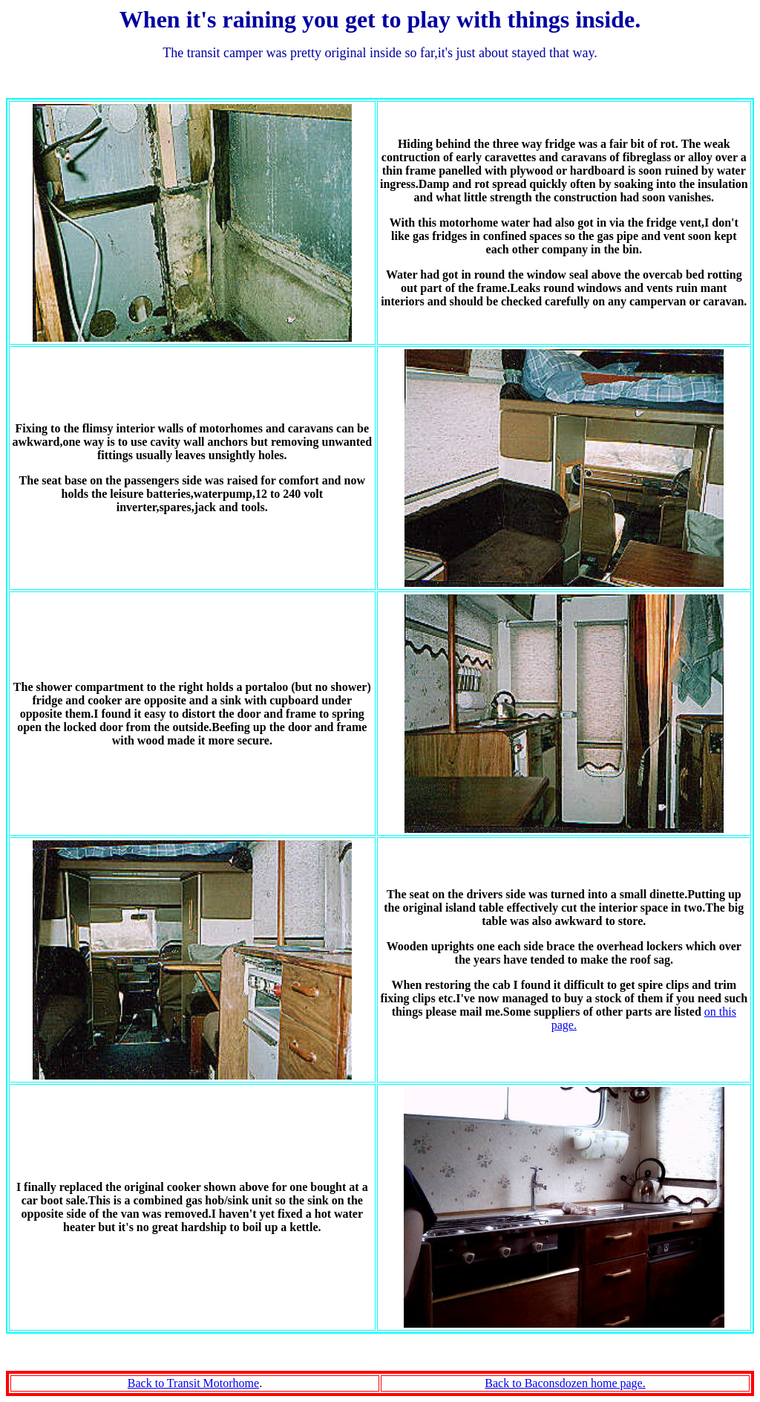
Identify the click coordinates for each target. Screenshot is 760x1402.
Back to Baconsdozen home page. (565, 1383)
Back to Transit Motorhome (193, 1383)
